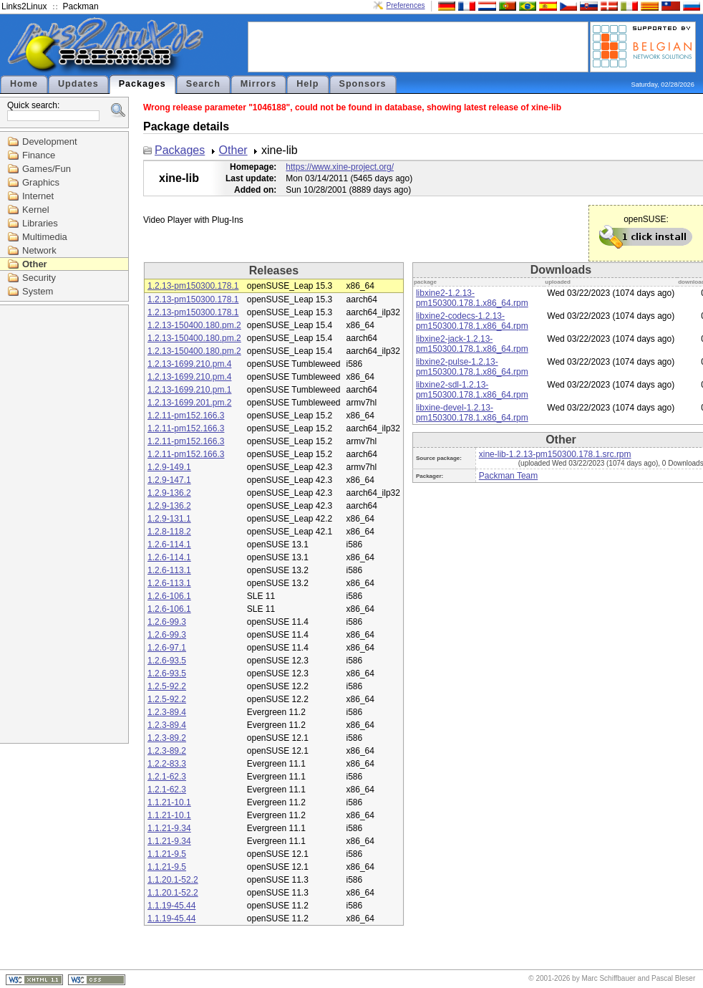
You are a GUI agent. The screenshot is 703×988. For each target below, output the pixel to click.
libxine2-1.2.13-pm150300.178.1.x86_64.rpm (472, 298)
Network (39, 250)
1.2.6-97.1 (166, 648)
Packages (142, 84)
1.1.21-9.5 (166, 854)
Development (49, 141)
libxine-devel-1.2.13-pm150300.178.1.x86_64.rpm (472, 413)
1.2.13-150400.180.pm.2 (194, 325)
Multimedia (44, 236)
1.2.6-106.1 (169, 596)
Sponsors (363, 84)
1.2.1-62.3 (166, 777)
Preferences (406, 5)
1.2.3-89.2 (166, 738)
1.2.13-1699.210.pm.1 (189, 390)
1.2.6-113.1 (169, 570)
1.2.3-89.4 (166, 712)
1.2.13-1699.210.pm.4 (189, 364)
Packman (81, 6)
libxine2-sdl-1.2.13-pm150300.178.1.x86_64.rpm (472, 390)
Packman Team (508, 476)
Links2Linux (24, 6)
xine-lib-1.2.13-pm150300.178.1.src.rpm (555, 454)
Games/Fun (46, 168)
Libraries (40, 223)
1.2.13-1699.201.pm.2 (189, 403)
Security (39, 277)
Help (307, 84)
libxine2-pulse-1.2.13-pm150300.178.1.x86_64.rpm (472, 367)
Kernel (35, 209)
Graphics (40, 182)
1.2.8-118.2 (169, 532)
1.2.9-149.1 (169, 467)
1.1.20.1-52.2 (172, 880)
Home (24, 84)
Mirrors (258, 84)
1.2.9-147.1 (169, 480)
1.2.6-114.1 (169, 544)
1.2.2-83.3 (166, 764)
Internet (38, 196)
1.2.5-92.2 (166, 686)
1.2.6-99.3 (166, 622)
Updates (78, 84)
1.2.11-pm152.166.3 (185, 416)
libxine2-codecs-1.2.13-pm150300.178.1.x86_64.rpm (472, 321)
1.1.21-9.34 (169, 828)
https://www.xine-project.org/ (340, 167)
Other (34, 264)
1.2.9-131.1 (169, 519)
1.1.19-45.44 (171, 906)
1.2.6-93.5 (166, 661)
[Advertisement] (418, 45)
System (37, 291)
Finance (38, 155)
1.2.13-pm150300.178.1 (192, 286)
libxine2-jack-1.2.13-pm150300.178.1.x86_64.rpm (472, 344)
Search (203, 84)
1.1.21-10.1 (169, 802)
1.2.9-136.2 (169, 493)
